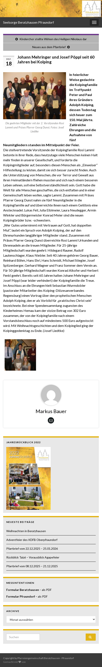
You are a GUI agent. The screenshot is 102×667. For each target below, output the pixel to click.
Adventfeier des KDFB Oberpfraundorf (31, 540)
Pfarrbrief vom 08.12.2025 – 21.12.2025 (32, 566)
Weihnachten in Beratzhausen (26, 531)
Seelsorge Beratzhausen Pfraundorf (28, 22)
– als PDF (45, 589)
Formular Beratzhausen (22, 589)
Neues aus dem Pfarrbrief (49, 47)
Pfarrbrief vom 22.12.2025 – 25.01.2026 (32, 548)
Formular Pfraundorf (20, 596)
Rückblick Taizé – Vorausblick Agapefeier (32, 557)
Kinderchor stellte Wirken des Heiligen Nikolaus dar (53, 39)
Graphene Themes (36, 661)
